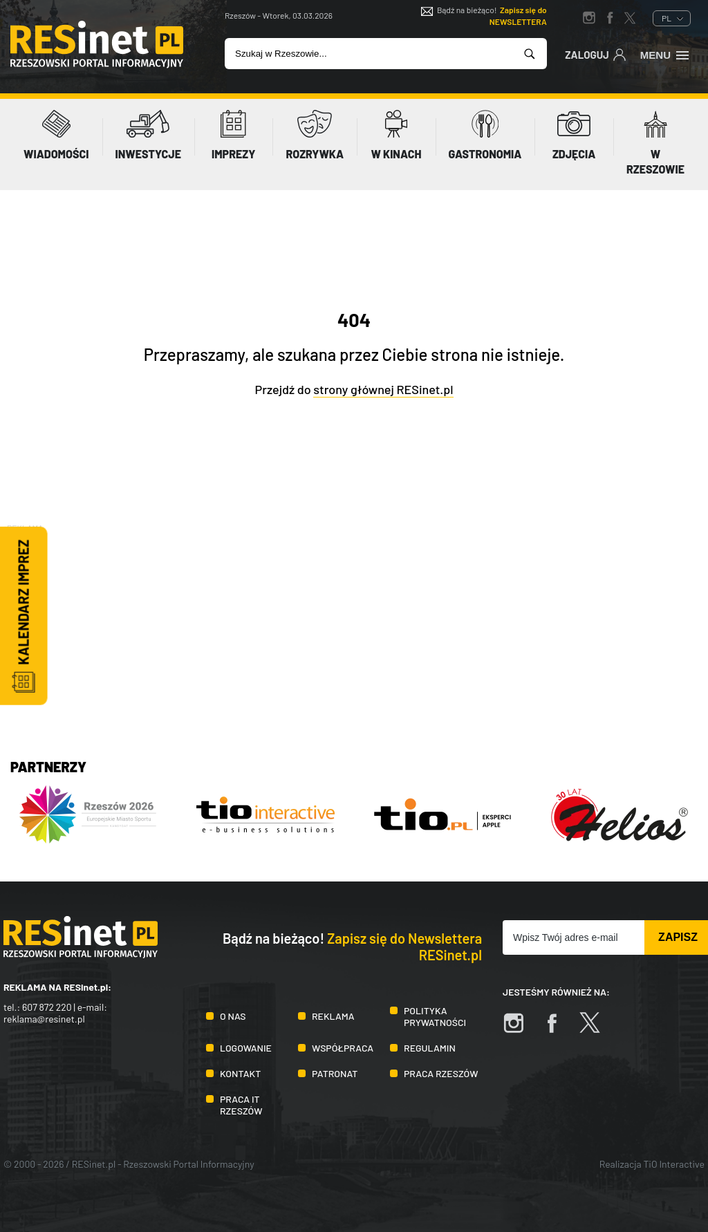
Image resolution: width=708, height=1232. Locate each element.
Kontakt (240, 1073)
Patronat (334, 1073)
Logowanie (246, 1048)
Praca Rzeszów (441, 1073)
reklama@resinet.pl (44, 1019)
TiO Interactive (674, 1164)
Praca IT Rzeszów (241, 1105)
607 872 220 (47, 1007)
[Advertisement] (354, 632)
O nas (232, 1016)
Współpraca (342, 1048)
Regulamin (430, 1048)
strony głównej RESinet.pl (383, 389)
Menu (665, 54)
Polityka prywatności (435, 1016)
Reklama (333, 1016)
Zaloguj (595, 54)
